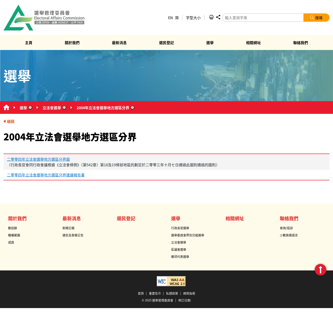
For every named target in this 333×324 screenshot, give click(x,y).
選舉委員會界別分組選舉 (187, 235)
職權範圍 (14, 235)
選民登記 (126, 218)
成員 (11, 242)
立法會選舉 (52, 107)
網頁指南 (189, 293)
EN (170, 17)
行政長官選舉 (180, 228)
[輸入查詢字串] (263, 17)
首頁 (141, 293)
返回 (10, 121)
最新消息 (71, 218)
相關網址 (234, 218)
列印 (211, 17)
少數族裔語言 (289, 235)
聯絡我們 (289, 218)
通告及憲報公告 (72, 235)
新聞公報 (68, 228)
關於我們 (17, 218)
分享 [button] (218, 17)
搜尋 (319, 17)
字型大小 (193, 17)
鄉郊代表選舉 (180, 256)
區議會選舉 (178, 249)
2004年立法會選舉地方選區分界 (103, 107)
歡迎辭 (12, 228)
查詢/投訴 (286, 228)
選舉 (23, 107)
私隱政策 (172, 293)
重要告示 (155, 293)
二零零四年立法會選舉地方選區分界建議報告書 (46, 175)
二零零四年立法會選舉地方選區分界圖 (38, 159)
